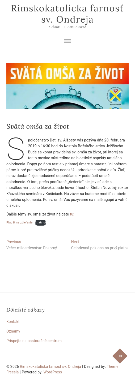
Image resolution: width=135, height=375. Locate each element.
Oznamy (13, 331)
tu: (72, 214)
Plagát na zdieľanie (19, 222)
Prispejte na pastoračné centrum (34, 341)
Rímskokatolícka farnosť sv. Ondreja (67, 14)
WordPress (52, 372)
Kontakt (13, 322)
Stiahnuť (40, 222)
